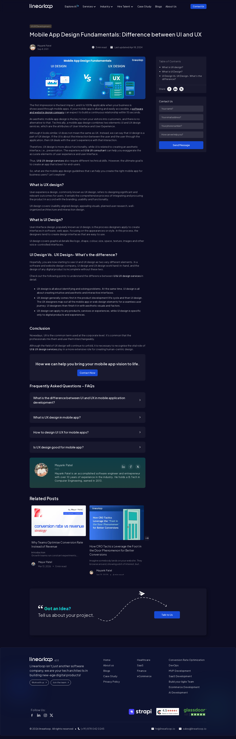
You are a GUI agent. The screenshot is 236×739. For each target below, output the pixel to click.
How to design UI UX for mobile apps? (61, 432)
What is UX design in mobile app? (57, 417)
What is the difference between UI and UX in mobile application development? (79, 400)
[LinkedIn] (176, 89)
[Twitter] (182, 89)
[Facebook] (170, 89)
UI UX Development (41, 26)
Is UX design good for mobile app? (58, 447)
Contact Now (87, 372)
